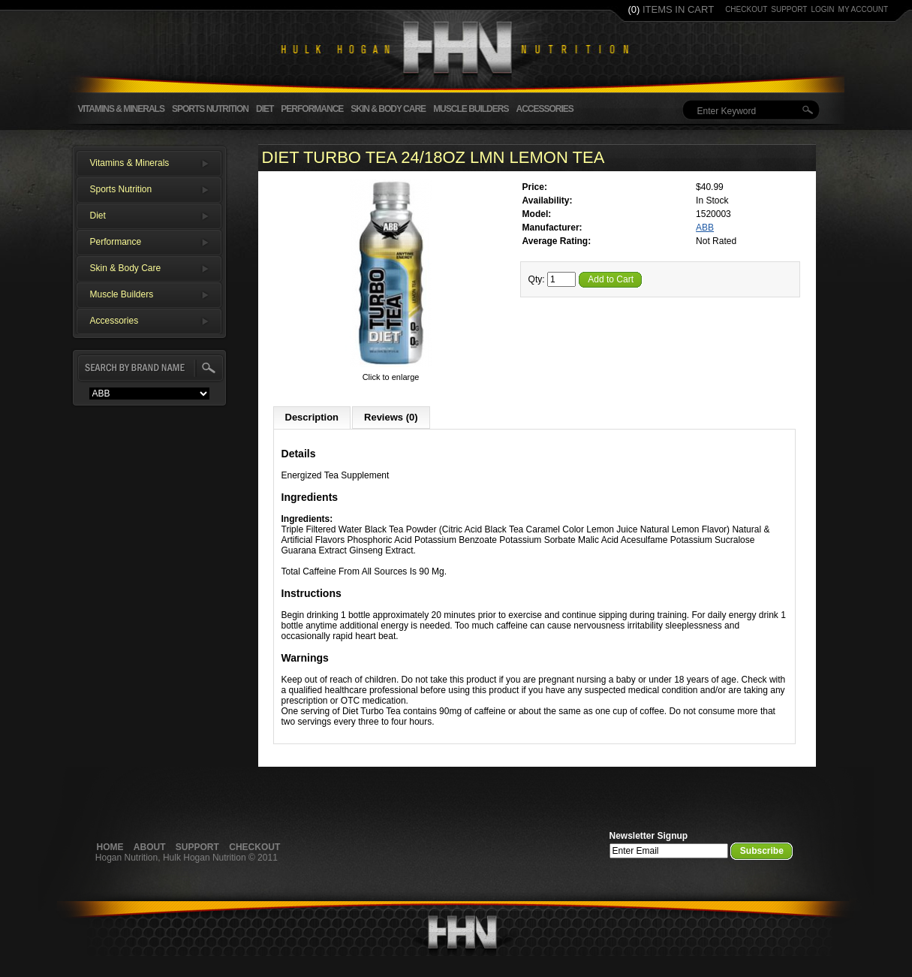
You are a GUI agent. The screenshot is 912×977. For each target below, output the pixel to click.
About (150, 847)
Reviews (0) (391, 417)
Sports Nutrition (210, 109)
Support (197, 847)
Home (110, 847)
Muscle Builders (470, 109)
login (822, 9)
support (789, 9)
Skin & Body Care (388, 109)
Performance (312, 109)
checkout (746, 9)
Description (312, 417)
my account (863, 9)
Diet (264, 109)
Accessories (544, 109)
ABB (705, 227)
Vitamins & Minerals (121, 109)
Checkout (254, 847)
